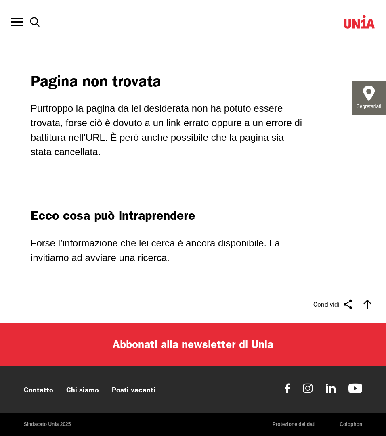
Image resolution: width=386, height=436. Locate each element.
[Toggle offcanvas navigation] (17, 22)
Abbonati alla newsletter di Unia (193, 344)
